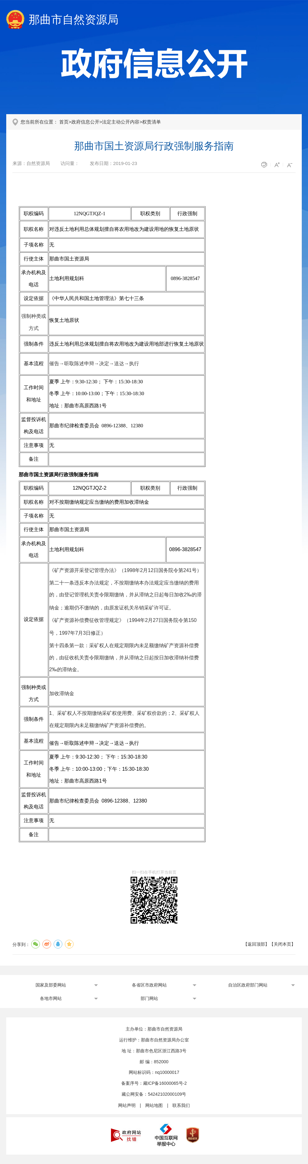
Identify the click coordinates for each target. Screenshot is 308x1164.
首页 (64, 121)
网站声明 (127, 1105)
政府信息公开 (85, 121)
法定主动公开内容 (120, 121)
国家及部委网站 (51, 984)
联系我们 (181, 1105)
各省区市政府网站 (149, 984)
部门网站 (149, 998)
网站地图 (154, 1105)
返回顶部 (256, 944)
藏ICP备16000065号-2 (165, 1083)
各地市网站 (51, 998)
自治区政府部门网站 (247, 984)
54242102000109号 (167, 1094)
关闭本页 (282, 944)
